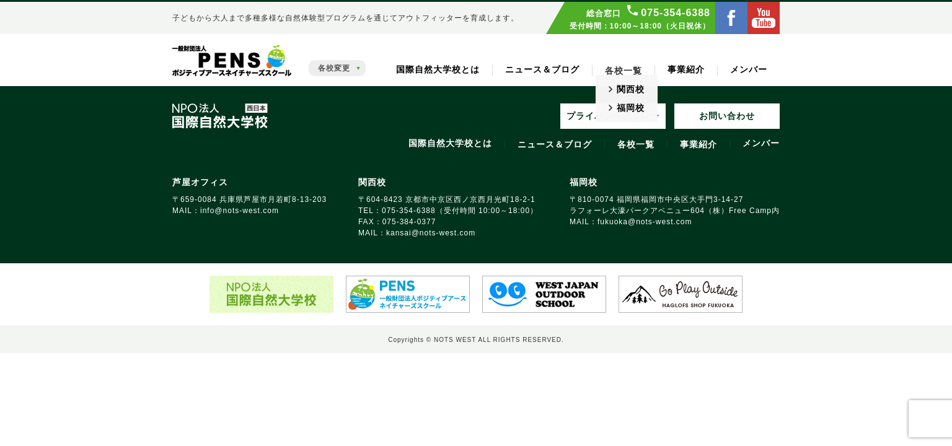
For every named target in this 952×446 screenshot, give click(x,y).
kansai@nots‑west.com (430, 233)
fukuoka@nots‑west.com (644, 221)
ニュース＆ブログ (542, 69)
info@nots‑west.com (239, 210)
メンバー (748, 69)
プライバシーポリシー (612, 116)
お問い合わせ (727, 116)
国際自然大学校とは (438, 69)
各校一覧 (635, 144)
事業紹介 (686, 69)
